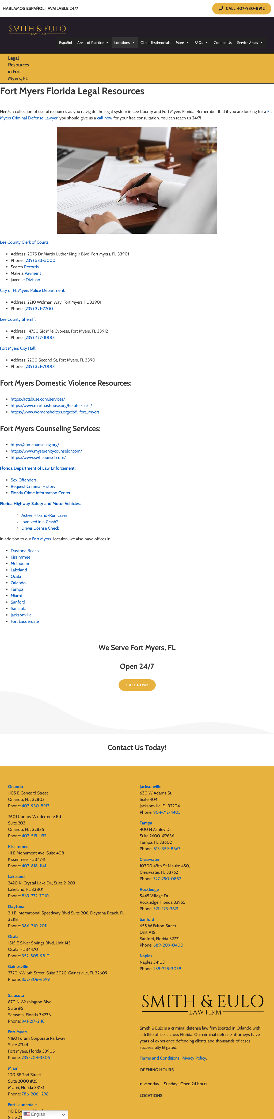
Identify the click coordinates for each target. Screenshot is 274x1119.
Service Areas (250, 42)
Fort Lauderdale (25, 621)
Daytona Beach (25, 550)
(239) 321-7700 (38, 308)
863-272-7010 (35, 895)
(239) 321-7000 (39, 366)
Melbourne (20, 563)
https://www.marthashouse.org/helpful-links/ (51, 405)
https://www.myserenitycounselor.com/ (46, 451)
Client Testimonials (155, 42)
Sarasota (19, 608)
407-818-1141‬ (34, 865)
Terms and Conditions (160, 1058)
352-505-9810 (36, 955)
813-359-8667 (166, 848)
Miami (16, 595)
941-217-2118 (33, 1021)
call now (104, 117)
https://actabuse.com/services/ (38, 399)
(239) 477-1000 (39, 337)
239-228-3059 (167, 968)
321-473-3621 (165, 908)
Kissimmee (20, 557)
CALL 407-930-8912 (242, 8)
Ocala (16, 576)
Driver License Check (40, 528)
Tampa (17, 589)
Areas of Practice (93, 42)
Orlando (18, 582)
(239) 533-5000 (39, 260)
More (182, 42)
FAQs (201, 42)
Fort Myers (41, 538)
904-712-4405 (167, 812)
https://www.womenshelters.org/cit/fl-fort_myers (55, 412)
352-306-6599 (36, 979)
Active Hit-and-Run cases (44, 515)
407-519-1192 (34, 835)
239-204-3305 (36, 1057)
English (34, 1115)
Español (65, 42)
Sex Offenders (24, 480)
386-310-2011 (34, 925)
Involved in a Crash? (39, 521)
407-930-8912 (35, 805)
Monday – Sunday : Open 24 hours (175, 1083)
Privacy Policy (193, 1058)
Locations (124, 42)
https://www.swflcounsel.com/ (38, 457)
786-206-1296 (35, 1094)
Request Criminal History (33, 486)
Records (31, 266)
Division (33, 279)
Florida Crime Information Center (40, 492)
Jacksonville (21, 614)
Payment (33, 273)
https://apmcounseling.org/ (35, 444)
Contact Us (223, 42)
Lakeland (19, 569)
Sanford (18, 602)
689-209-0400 (168, 945)
